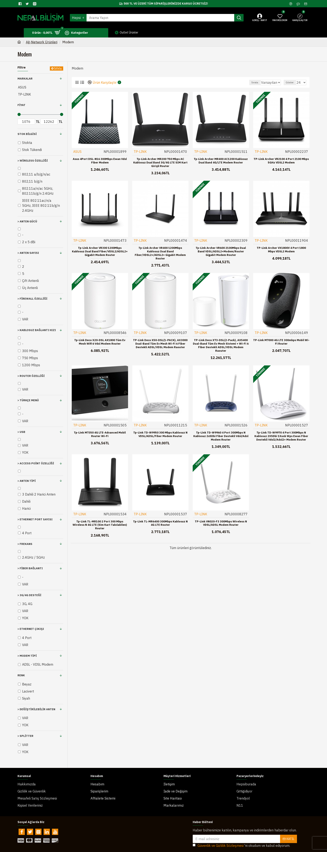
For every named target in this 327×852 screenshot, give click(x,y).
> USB (21, 432)
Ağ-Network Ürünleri (41, 42)
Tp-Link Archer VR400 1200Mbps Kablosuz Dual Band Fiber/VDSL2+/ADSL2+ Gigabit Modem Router (160, 253)
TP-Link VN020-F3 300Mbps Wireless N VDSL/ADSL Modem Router (221, 523)
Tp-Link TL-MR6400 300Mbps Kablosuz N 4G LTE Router (160, 523)
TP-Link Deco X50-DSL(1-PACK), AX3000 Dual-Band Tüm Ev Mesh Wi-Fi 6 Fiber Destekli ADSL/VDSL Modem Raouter (160, 343)
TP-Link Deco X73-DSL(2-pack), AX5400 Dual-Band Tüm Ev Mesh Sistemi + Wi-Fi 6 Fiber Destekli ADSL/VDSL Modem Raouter (221, 345)
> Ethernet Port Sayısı (35, 519)
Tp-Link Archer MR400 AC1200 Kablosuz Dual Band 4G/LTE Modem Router (221, 160)
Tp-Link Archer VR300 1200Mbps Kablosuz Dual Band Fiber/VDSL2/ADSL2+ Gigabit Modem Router (100, 251)
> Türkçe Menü (28, 400)
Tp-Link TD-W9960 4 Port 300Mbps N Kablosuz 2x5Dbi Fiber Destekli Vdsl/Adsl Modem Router (220, 436)
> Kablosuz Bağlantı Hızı (37, 330)
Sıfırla (58, 68)
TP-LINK (140, 151)
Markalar (25, 78)
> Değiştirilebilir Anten (36, 709)
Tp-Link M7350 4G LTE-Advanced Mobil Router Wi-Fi (100, 434)
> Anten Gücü (27, 221)
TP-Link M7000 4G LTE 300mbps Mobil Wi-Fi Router (281, 341)
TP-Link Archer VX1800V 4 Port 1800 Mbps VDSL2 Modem (281, 249)
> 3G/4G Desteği (29, 595)
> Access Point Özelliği (36, 463)
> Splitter (25, 736)
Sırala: (250, 82)
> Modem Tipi (27, 656)
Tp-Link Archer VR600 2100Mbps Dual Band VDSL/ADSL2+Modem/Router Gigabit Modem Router (221, 251)
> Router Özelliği (31, 376)
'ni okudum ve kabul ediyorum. (241, 837)
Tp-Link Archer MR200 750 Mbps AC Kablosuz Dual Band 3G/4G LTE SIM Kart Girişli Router (160, 162)
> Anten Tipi (27, 481)
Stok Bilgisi (27, 134)
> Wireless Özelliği (33, 160)
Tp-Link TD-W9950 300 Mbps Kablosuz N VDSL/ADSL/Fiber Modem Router (160, 434)
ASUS (77, 151)
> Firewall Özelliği (32, 298)
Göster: (292, 82)
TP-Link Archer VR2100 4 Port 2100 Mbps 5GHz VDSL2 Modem (281, 160)
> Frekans (25, 544)
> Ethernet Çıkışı (31, 629)
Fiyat (21, 105)
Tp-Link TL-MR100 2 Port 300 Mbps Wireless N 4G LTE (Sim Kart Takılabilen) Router (100, 525)
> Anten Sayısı (28, 253)
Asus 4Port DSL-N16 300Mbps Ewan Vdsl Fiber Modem (100, 160)
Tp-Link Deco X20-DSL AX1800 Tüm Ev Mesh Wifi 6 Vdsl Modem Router (99, 341)
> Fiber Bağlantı (30, 568)
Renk (21, 675)
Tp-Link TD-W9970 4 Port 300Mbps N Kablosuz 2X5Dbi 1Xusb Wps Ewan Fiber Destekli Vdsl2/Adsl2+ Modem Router (281, 436)
